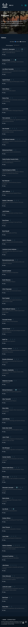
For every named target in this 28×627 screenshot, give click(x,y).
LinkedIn (3, 619)
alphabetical (23, 41)
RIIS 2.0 (11, 5)
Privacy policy (12, 619)
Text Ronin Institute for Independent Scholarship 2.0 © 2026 (11, 621)
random (17, 41)
